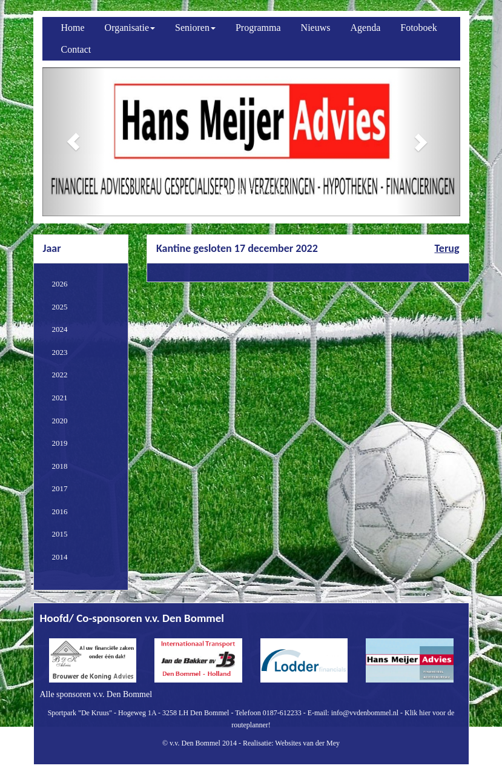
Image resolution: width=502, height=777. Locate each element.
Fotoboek (418, 27)
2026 (60, 283)
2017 (60, 488)
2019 (60, 443)
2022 (60, 374)
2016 (60, 511)
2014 (60, 556)
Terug (446, 248)
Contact (76, 49)
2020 (60, 420)
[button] (73, 141)
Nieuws (316, 27)
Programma (258, 27)
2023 (60, 352)
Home (73, 27)
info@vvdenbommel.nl (364, 713)
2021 (60, 397)
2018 (60, 466)
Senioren (195, 27)
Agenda (366, 27)
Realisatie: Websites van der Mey (291, 743)
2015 (60, 533)
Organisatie (130, 27)
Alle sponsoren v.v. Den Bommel (96, 694)
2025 (60, 306)
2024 (60, 329)
